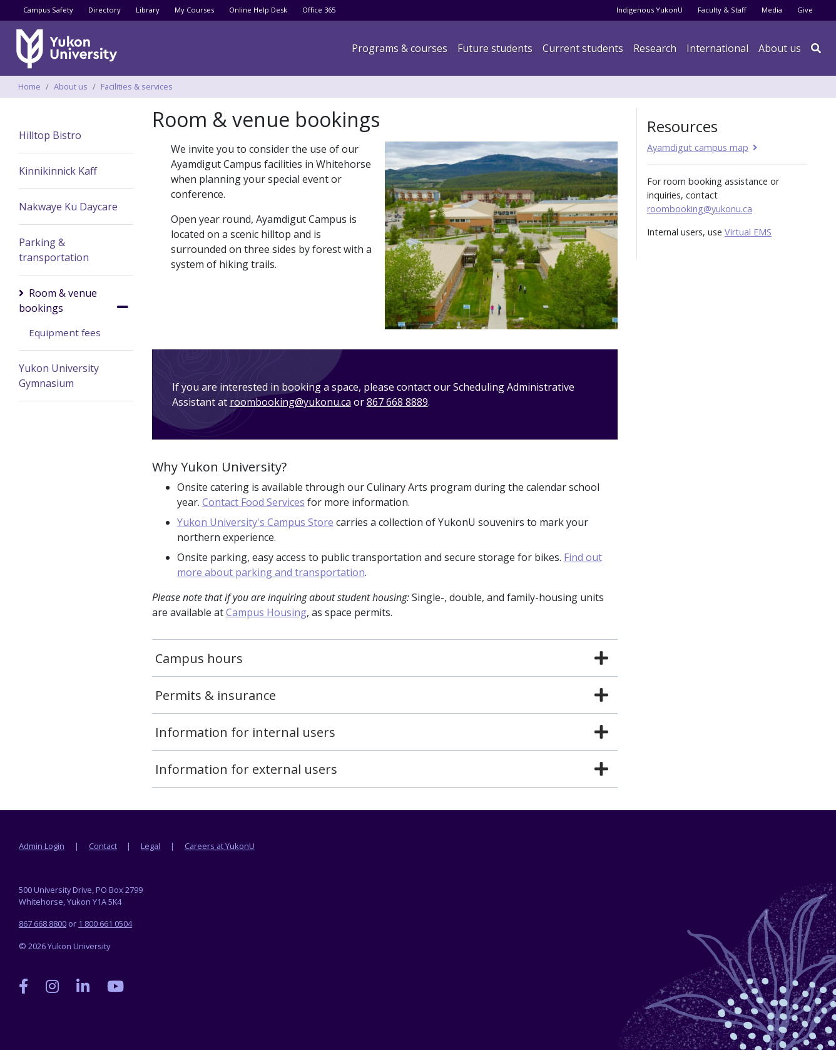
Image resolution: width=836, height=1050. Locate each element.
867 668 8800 (42, 923)
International (717, 48)
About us (779, 48)
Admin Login (41, 846)
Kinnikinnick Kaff (58, 171)
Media (772, 9)
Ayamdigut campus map (697, 147)
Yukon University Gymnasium (59, 375)
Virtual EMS (748, 232)
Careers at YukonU (220, 846)
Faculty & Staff (722, 9)
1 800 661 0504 (105, 923)
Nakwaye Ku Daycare (68, 207)
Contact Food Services (253, 502)
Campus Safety (48, 9)
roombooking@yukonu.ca (290, 402)
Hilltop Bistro (50, 135)
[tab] (385, 658)
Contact (103, 846)
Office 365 (318, 9)
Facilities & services (137, 86)
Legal (150, 846)
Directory (104, 9)
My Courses (194, 9)
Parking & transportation (54, 249)
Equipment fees (65, 332)
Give (805, 9)
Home (29, 86)
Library (148, 9)
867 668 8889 (397, 402)
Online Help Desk (258, 9)
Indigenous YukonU (649, 9)
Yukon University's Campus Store (255, 522)
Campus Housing (266, 612)
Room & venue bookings (58, 300)
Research (654, 48)
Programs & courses (399, 48)
